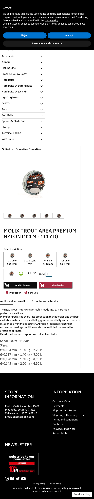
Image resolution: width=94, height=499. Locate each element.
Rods (5, 109)
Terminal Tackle (11, 133)
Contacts (57, 424)
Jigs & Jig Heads (11, 97)
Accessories (8, 56)
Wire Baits (8, 139)
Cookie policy (55, 484)
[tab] (23, 56)
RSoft (59, 491)
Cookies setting (82, 494)
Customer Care (61, 402)
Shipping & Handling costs (68, 415)
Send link (33, 293)
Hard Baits (8, 80)
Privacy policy (39, 484)
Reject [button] (24, 35)
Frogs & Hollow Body (14, 74)
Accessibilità (59, 433)
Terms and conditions (65, 420)
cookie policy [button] (51, 20)
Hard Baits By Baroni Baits (17, 86)
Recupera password (64, 429)
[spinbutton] (49, 274)
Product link (15, 293)
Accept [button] (69, 35)
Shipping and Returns (65, 411)
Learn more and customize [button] (47, 43)
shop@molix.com (23, 417)
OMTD (6, 103)
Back (5, 149)
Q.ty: (42, 274)
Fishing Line (9, 68)
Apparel (6, 62)
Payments (58, 406)
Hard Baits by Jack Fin (14, 91)
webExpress (47, 491)
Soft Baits (7, 115)
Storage (6, 127)
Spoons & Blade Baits (14, 121)
